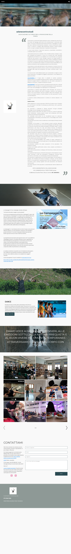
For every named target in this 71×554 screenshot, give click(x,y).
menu (3, 2)
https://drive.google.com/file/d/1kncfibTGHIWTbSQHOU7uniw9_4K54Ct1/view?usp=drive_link (19, 260)
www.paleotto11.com (26, 257)
